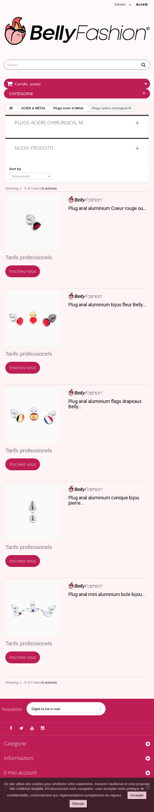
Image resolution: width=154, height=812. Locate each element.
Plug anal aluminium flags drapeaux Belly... (105, 404)
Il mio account (20, 772)
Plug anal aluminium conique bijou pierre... (103, 500)
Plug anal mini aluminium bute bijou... (106, 594)
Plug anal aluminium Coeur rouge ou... (107, 208)
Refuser (78, 804)
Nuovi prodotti (33, 148)
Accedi (142, 4)
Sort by (15, 169)
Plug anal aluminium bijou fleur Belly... (107, 304)
